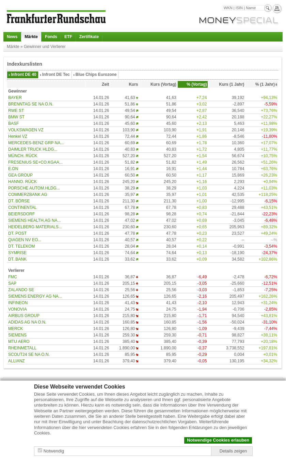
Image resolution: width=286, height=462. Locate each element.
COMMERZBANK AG (27, 194)
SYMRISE (17, 252)
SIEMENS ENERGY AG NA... (35, 296)
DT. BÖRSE (19, 201)
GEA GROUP (20, 175)
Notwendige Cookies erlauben (218, 440)
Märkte (31, 36)
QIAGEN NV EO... (24, 239)
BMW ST (16, 117)
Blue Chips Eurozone (96, 74)
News (12, 36)
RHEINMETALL (22, 348)
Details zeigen (233, 450)
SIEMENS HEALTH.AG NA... (34, 220)
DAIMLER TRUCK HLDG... (32, 149)
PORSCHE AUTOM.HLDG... (34, 188)
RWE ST (16, 110)
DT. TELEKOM (21, 246)
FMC (12, 277)
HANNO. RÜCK (22, 181)
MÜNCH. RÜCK (22, 155)
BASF (13, 123)
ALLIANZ (16, 361)
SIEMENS (17, 335)
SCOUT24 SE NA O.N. (29, 354)
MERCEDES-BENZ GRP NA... (36, 143)
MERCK (15, 328)
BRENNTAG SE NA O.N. (30, 104)
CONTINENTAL (22, 207)
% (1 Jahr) (265, 84)
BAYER (15, 97)
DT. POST (17, 233)
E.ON (13, 168)
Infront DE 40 (23, 74)
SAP (12, 283)
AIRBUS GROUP (23, 315)
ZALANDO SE (21, 289)
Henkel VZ (17, 136)
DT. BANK (17, 259)
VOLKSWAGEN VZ (26, 130)
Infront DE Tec (56, 74)
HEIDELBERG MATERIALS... (35, 227)
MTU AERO (19, 341)
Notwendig (54, 450)
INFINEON (18, 302)
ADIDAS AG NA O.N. (27, 322)
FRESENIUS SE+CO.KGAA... (35, 162)
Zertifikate (89, 36)
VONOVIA (17, 309)
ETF (68, 36)
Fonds (51, 36)
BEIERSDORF (21, 214)
